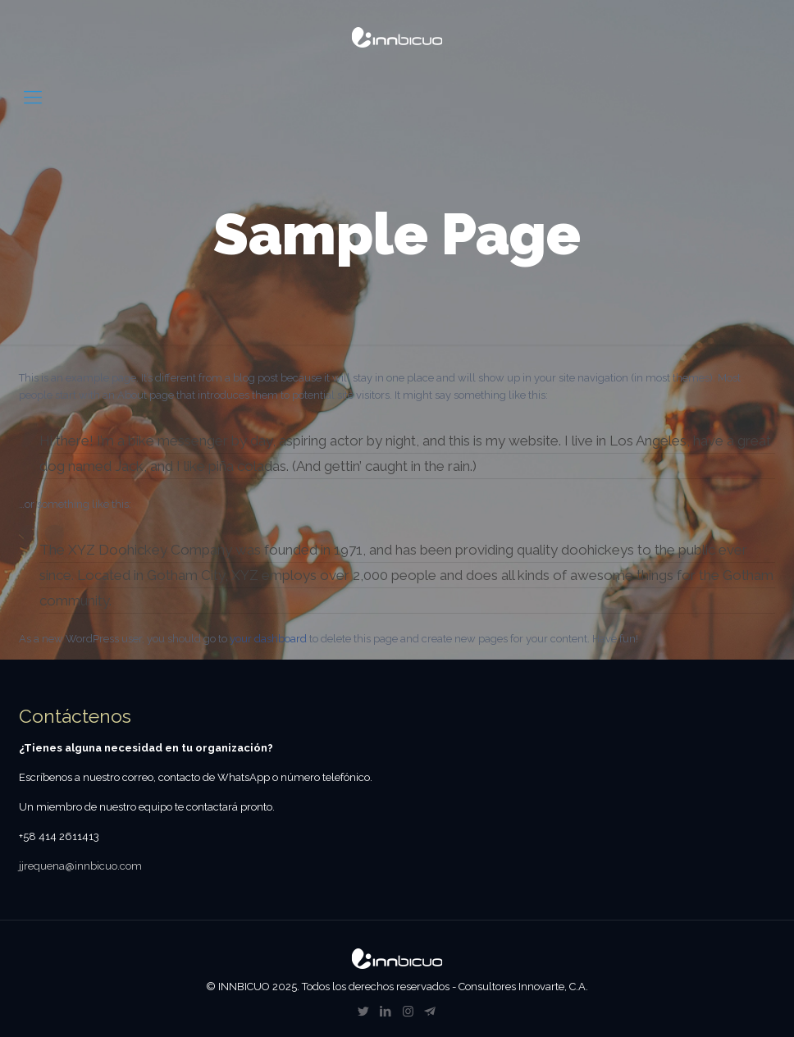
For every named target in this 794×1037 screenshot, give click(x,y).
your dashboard (268, 639)
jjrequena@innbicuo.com (80, 866)
